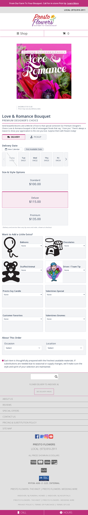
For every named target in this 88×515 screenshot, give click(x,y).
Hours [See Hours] (66, 512)
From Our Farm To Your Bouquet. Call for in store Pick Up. (44, 3)
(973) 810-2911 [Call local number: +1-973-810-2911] (78, 10)
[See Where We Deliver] (44, 391)
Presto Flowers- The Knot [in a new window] (26, 489)
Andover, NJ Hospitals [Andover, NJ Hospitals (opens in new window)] (59, 495)
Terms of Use (63, 504)
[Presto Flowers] (44, 26)
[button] (44, 478)
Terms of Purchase (45, 504)
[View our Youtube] (51, 437)
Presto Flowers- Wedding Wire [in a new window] (59, 489)
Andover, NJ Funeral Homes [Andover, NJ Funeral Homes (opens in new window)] (31, 495)
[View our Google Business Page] (42, 437)
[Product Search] (44, 377)
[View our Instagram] (46, 437)
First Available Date (34, 149)
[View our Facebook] (37, 437)
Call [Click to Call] (22, 512)
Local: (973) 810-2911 (44, 449)
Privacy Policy (25, 504)
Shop (22, 33)
